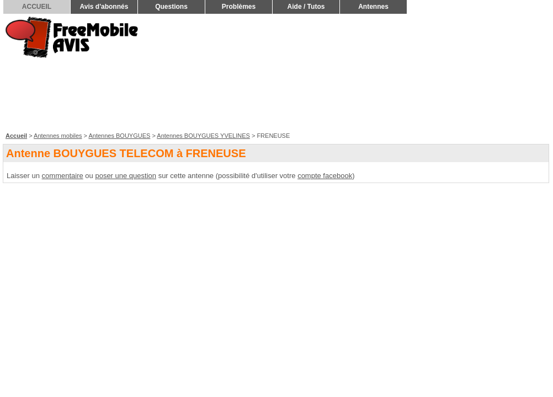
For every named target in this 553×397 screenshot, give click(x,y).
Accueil (16, 135)
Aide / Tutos (306, 6)
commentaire (62, 175)
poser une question (125, 175)
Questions (171, 6)
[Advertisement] (490, 72)
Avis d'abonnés (104, 6)
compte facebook (324, 175)
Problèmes (239, 6)
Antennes (373, 6)
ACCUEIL (36, 6)
